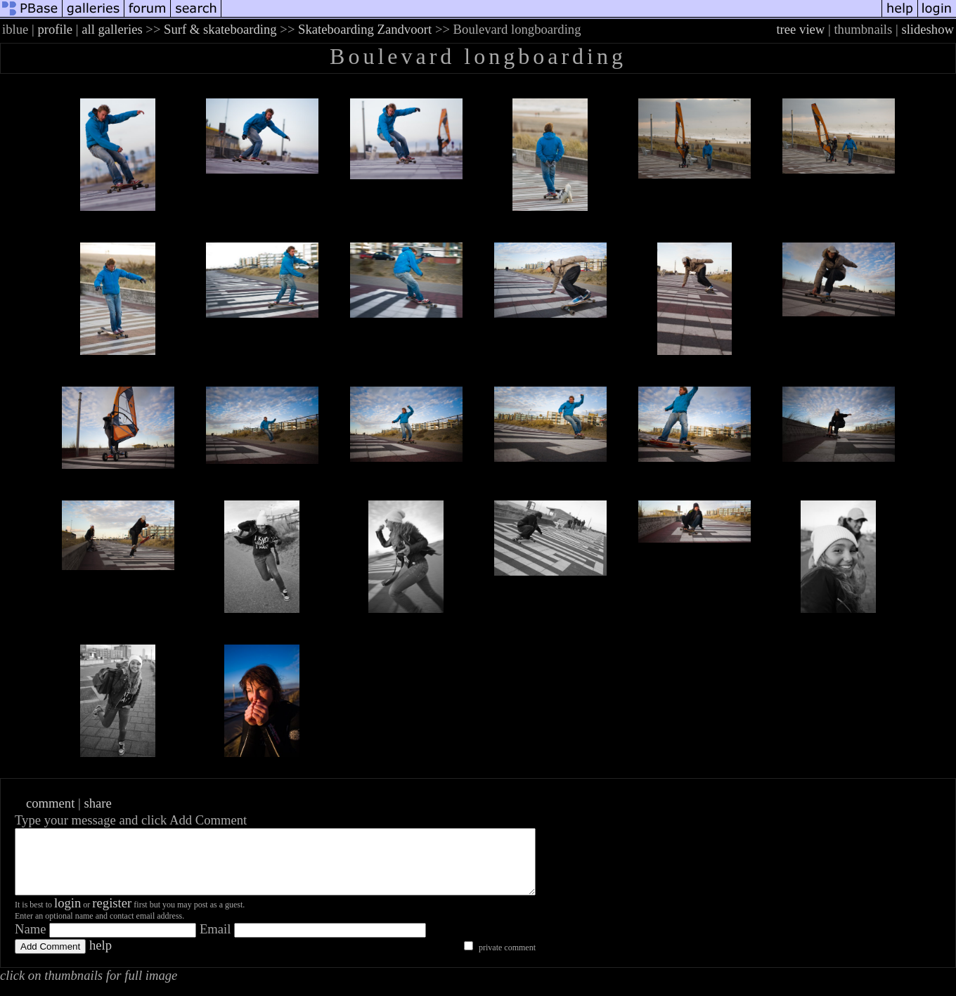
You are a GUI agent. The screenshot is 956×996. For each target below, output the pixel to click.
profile (54, 29)
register (111, 915)
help (100, 957)
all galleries (112, 29)
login (67, 915)
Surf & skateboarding (220, 29)
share (97, 803)
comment (50, 803)
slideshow (927, 29)
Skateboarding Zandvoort (365, 29)
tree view (800, 29)
